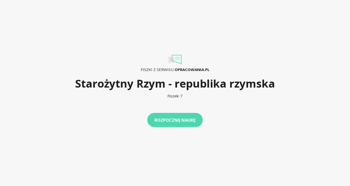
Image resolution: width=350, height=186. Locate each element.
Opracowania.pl (192, 69)
